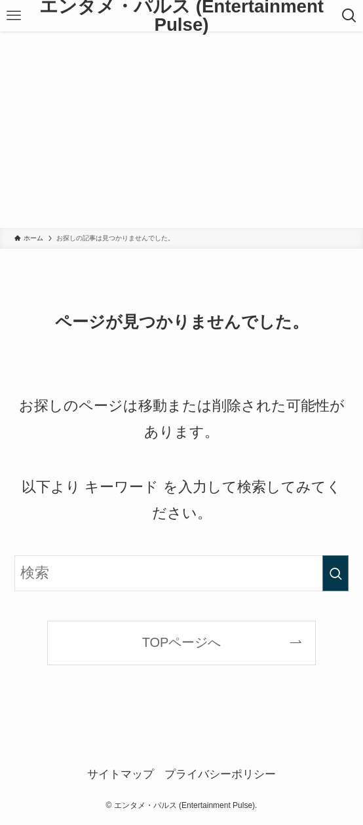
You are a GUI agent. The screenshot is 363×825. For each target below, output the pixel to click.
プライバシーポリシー (220, 774)
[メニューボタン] (13, 15)
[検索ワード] (181, 573)
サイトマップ (120, 774)
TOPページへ (181, 642)
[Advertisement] (181, 129)
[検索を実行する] (335, 573)
